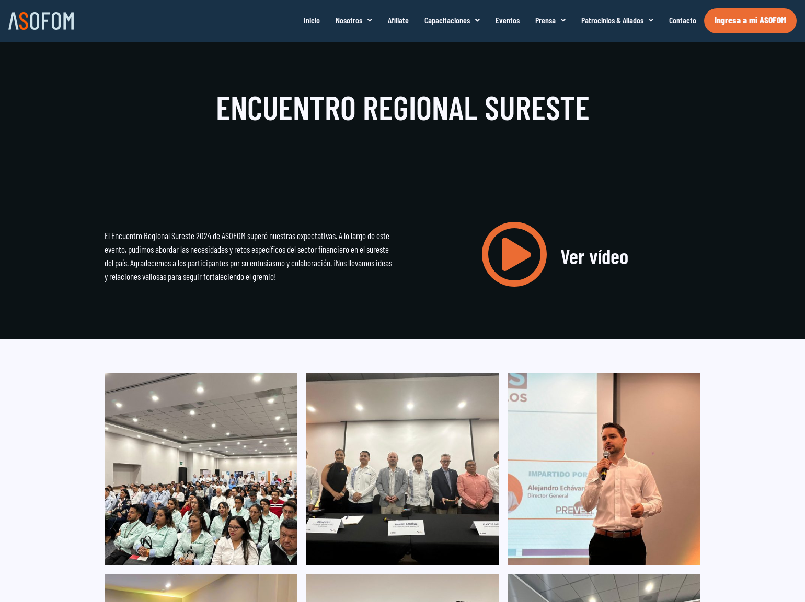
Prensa (550, 20)
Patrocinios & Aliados (617, 20)
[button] (354, 20)
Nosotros (354, 20)
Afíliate (398, 20)
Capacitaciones (452, 20)
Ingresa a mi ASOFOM (750, 20)
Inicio (312, 20)
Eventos (508, 20)
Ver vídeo (594, 255)
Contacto (682, 20)
